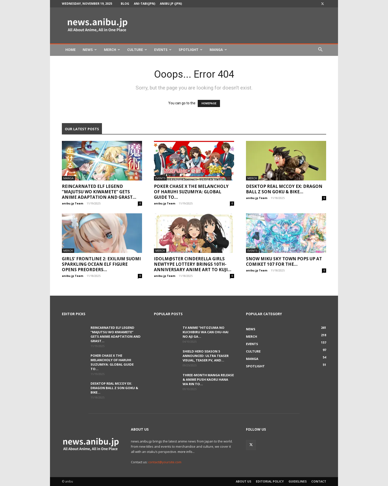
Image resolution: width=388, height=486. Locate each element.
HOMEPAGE (208, 103)
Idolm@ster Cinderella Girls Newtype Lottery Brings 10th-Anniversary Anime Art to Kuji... (192, 264)
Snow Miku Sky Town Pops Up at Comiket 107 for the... (284, 261)
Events (162, 49)
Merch (112, 49)
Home (70, 49)
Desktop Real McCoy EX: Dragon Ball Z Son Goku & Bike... (284, 189)
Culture (137, 49)
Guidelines (298, 481)
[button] (320, 50)
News (90, 49)
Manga (218, 49)
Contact (318, 481)
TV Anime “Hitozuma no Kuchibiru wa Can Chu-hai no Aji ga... (205, 332)
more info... (186, 451)
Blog (125, 3)
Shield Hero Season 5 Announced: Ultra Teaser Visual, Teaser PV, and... (206, 355)
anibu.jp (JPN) (171, 3)
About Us (243, 481)
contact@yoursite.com (164, 462)
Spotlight (190, 49)
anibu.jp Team (72, 203)
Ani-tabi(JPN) (144, 3)
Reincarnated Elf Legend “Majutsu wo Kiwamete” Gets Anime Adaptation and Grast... (99, 191)
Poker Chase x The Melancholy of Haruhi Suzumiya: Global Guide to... (191, 191)
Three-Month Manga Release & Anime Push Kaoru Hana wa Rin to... (208, 379)
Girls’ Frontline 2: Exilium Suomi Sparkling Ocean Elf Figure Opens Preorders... (101, 264)
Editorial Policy (270, 481)
